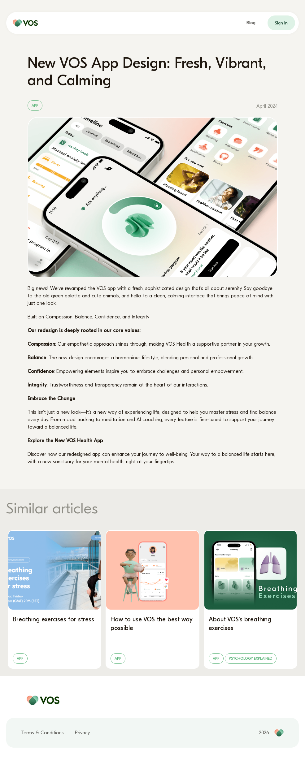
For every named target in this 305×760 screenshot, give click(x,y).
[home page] (24, 23)
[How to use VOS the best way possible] (152, 599)
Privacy (82, 733)
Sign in (281, 23)
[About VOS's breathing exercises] (250, 599)
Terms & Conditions (42, 733)
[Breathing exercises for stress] (54, 599)
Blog (250, 22)
